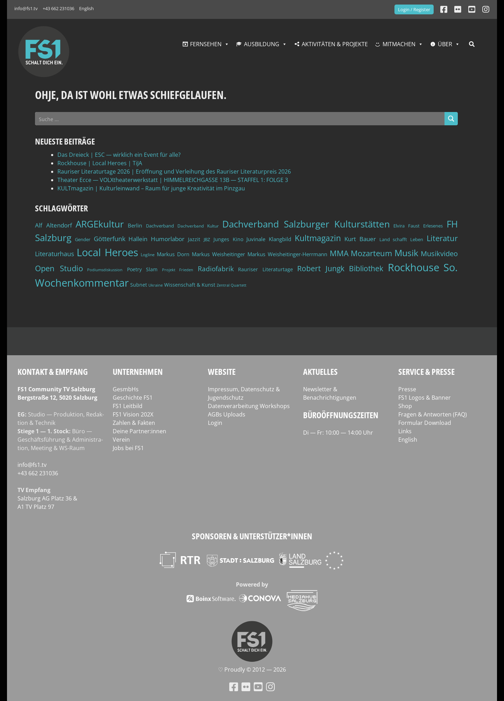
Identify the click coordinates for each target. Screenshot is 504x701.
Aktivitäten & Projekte (335, 44)
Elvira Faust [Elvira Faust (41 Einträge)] (406, 226)
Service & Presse (426, 371)
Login (215, 423)
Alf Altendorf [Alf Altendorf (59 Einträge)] (53, 225)
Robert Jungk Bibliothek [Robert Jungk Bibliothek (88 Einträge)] (340, 268)
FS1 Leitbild (127, 406)
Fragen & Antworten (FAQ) (432, 414)
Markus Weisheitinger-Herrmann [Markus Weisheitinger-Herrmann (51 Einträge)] (287, 254)
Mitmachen (399, 44)
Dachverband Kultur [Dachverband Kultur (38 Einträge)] (198, 226)
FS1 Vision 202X (133, 414)
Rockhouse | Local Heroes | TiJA (99, 163)
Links (405, 431)
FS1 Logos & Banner (424, 397)
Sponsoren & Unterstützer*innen (252, 536)
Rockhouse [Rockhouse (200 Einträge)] (413, 267)
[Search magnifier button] (451, 118)
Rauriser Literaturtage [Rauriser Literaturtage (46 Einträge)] (265, 269)
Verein (121, 439)
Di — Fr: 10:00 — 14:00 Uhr (338, 432)
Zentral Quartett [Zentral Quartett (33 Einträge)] (231, 285)
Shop (405, 406)
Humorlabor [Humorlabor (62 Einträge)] (167, 239)
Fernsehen (206, 44)
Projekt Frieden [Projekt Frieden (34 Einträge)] (178, 269)
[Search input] (240, 119)
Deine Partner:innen (139, 431)
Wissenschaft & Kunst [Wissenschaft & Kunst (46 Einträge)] (189, 284)
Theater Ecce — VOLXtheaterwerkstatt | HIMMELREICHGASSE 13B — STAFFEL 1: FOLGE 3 (172, 180)
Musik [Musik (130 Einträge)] (406, 253)
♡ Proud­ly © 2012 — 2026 (252, 669)
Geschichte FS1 (133, 397)
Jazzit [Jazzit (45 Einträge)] (194, 239)
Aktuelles (320, 371)
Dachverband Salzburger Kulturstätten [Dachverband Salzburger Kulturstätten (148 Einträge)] (306, 224)
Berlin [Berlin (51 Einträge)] (135, 225)
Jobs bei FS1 (128, 448)
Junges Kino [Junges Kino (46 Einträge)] (228, 239)
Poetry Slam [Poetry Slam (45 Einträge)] (142, 269)
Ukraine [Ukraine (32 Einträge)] (155, 285)
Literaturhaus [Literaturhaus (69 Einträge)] (54, 253)
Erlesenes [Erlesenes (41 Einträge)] (433, 226)
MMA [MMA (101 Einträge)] (339, 253)
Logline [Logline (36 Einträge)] (148, 254)
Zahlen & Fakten (134, 423)
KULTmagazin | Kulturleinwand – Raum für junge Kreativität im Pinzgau (151, 188)
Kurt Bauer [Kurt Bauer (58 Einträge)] (360, 239)
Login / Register (414, 9)
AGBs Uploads (226, 414)
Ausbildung (261, 44)
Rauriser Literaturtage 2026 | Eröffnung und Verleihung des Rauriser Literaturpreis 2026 (174, 171)
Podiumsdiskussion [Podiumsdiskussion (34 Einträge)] (104, 269)
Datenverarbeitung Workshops (249, 406)
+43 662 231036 (58, 8)
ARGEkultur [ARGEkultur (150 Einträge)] (100, 224)
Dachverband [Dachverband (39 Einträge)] (160, 226)
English (86, 8)
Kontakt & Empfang (53, 371)
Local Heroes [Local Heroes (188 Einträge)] (107, 252)
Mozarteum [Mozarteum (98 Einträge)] (371, 253)
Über (445, 44)
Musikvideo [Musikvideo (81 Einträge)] (439, 253)
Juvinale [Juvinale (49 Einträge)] (255, 239)
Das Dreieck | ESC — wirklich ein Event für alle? (119, 155)
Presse (407, 389)
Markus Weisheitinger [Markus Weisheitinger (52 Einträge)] (218, 254)
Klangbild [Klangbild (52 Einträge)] (280, 239)
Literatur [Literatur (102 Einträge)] (442, 238)
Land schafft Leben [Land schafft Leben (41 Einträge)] (401, 239)
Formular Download (424, 423)
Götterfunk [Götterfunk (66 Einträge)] (109, 238)
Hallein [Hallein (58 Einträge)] (137, 239)
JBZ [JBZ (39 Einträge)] (207, 240)
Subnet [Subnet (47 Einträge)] (138, 284)
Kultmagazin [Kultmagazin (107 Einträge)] (318, 238)
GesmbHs (126, 389)
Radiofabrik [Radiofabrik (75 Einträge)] (216, 268)
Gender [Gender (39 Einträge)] (82, 240)
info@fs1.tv (26, 8)
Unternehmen (138, 371)
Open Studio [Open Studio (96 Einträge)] (59, 268)
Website (222, 371)
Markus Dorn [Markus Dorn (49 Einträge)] (173, 254)
